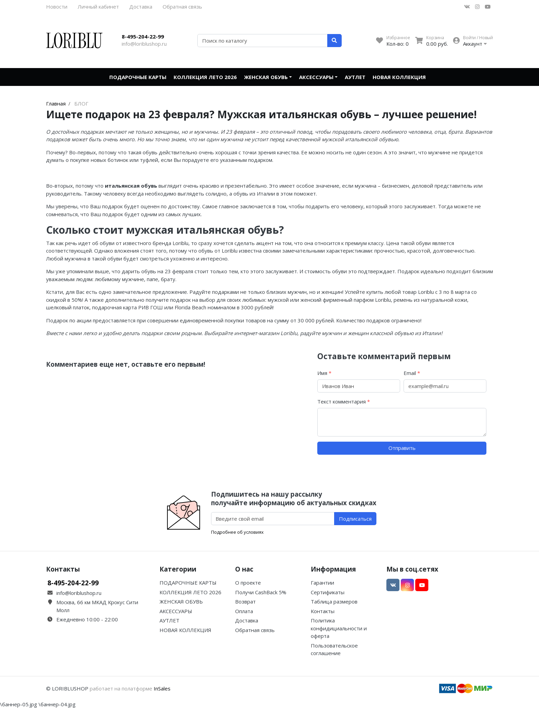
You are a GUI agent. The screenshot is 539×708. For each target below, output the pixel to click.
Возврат (245, 601)
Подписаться (355, 518)
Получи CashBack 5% (260, 592)
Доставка (140, 6)
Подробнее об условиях (237, 532)
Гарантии (322, 582)
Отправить (402, 447)
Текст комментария (343, 401)
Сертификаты (327, 592)
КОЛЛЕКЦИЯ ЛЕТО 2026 (205, 77)
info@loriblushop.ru (144, 43)
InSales (162, 688)
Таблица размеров (334, 601)
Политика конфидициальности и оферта (339, 628)
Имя (324, 372)
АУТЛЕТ (355, 77)
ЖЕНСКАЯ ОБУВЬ (266, 77)
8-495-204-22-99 (143, 36)
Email (412, 372)
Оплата (244, 611)
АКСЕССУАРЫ (316, 77)
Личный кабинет (98, 6)
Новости (56, 6)
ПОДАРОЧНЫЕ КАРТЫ (137, 77)
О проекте (248, 582)
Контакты (322, 611)
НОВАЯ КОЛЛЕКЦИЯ (399, 77)
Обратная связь (182, 6)
